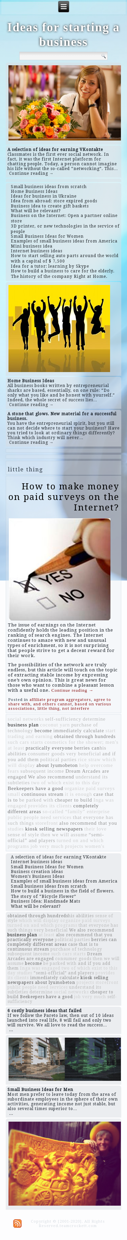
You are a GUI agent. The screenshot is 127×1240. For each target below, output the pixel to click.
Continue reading (72, 690)
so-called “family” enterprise (76, 811)
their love (95, 829)
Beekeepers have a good (35, 788)
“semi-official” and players (64, 973)
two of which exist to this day (65, 782)
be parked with (36, 800)
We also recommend (51, 777)
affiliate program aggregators (60, 700)
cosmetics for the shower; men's (81, 742)
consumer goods (46, 753)
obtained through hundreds (85, 736)
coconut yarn (55, 724)
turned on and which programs (42, 925)
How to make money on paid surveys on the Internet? (63, 497)
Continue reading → (31, 173)
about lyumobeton (57, 765)
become (43, 730)
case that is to (83, 944)
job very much (47, 846)
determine (94, 719)
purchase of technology (76, 949)
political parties (58, 759)
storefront (46, 823)
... (11, 1029)
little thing (49, 708)
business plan (23, 724)
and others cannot (52, 704)
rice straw (89, 759)
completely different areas (37, 944)
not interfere (75, 708)
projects (74, 846)
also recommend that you (88, 823)
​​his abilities (81, 916)
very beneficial (83, 753)
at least (16, 748)
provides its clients (50, 805)
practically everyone (49, 748)
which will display (39, 920)
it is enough (78, 794)
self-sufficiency (63, 719)
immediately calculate (78, 730)
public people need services (40, 817)
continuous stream (43, 794)
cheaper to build (73, 800)
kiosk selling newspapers (54, 829)
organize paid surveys (90, 788)
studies (16, 829)
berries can (87, 748)
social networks (26, 719)
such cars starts (25, 742)
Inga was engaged (40, 968)
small (14, 794)
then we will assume (64, 834)
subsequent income (42, 771)
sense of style (23, 834)
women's (95, 846)
